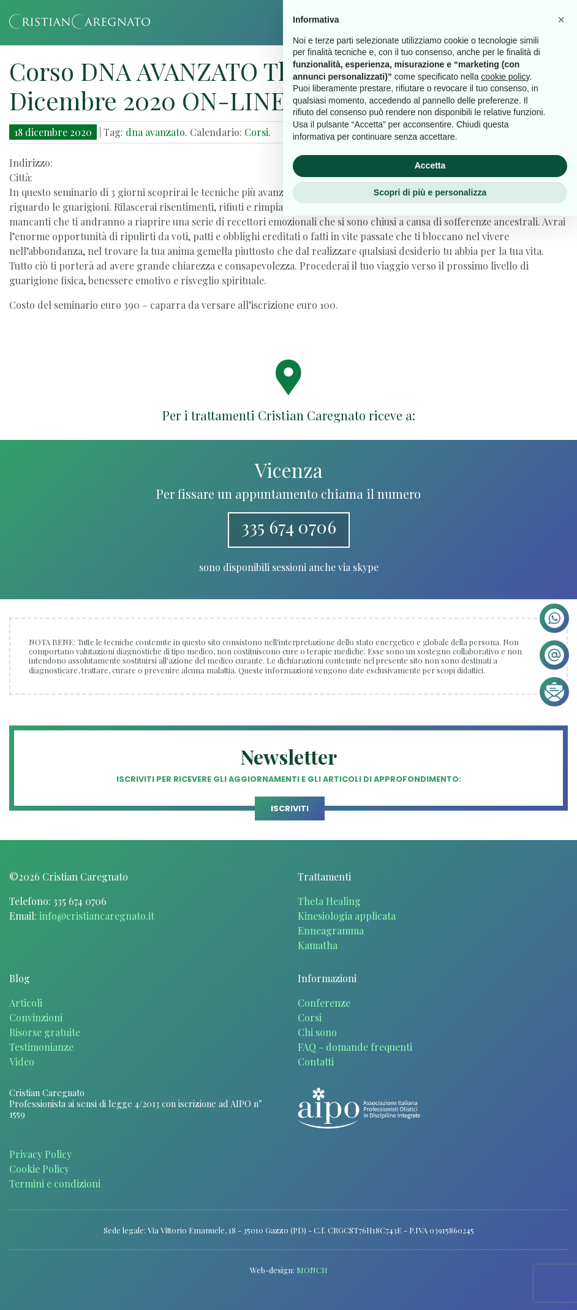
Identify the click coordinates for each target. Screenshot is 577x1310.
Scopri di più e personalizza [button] (430, 1286)
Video (21, 1061)
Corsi (256, 132)
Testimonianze (41, 1046)
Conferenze (324, 1002)
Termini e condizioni (54, 1183)
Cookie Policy (39, 1168)
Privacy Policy (40, 1154)
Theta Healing (329, 901)
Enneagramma (331, 930)
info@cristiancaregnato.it (96, 915)
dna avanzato (155, 132)
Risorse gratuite (44, 1032)
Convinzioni (35, 1017)
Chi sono (317, 1032)
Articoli (25, 1002)
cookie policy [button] (505, 1170)
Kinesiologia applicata (347, 915)
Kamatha (318, 945)
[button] (561, 1114)
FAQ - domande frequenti (355, 1046)
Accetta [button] (430, 1260)
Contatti (316, 1061)
